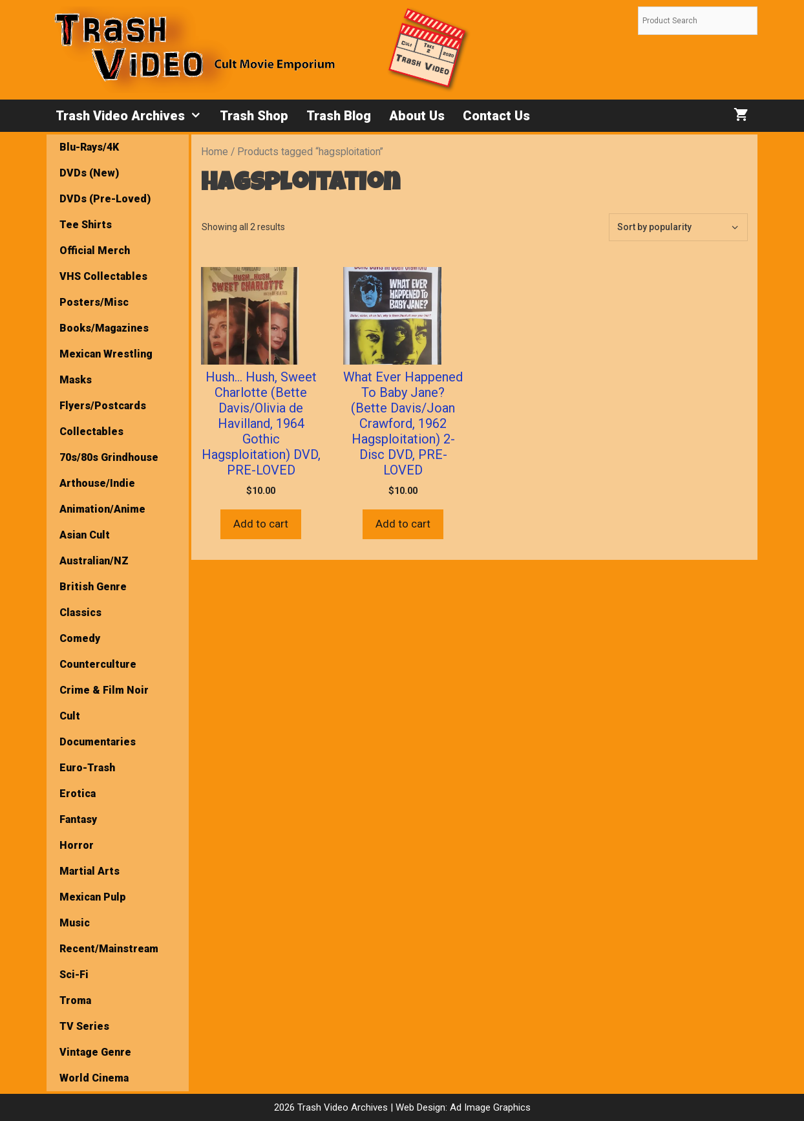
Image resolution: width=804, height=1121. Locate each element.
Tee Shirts (85, 225)
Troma (75, 1000)
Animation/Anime (102, 509)
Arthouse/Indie (97, 483)
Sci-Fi (74, 974)
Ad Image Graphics (489, 1107)
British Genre (93, 587)
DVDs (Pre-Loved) (105, 199)
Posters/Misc (94, 302)
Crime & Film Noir (104, 690)
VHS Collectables (103, 276)
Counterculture (97, 664)
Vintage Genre (95, 1052)
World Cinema (94, 1078)
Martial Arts (89, 871)
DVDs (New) (89, 173)
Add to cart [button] (260, 523)
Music (74, 923)
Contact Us (496, 115)
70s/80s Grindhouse (108, 457)
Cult (69, 716)
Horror (76, 845)
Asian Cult (84, 535)
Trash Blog (338, 115)
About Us (417, 115)
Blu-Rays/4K (89, 147)
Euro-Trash (87, 768)
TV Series (84, 1026)
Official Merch (94, 250)
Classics (80, 612)
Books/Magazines (104, 328)
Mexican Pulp (92, 897)
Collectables (91, 431)
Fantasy (78, 819)
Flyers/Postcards (102, 406)
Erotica (77, 793)
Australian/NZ (94, 561)
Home (214, 151)
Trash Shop (254, 115)
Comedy (79, 638)
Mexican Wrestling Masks (106, 367)
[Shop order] (678, 227)
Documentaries (97, 742)
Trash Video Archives (133, 116)
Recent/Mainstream (108, 949)
